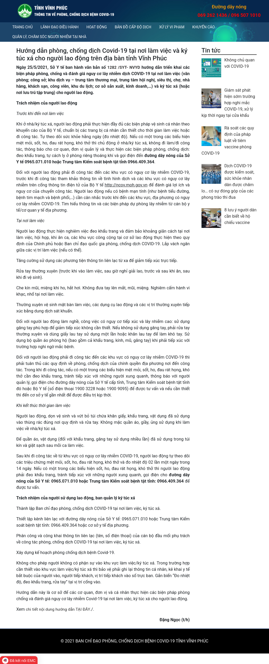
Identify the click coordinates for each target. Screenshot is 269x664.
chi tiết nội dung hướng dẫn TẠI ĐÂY (59, 609)
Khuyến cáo (203, 27)
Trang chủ (22, 27)
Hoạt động (96, 27)
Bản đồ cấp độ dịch (133, 27)
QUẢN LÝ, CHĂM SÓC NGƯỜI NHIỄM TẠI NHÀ (49, 37)
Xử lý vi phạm (171, 27)
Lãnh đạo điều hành (59, 27)
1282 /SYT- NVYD (123, 67)
